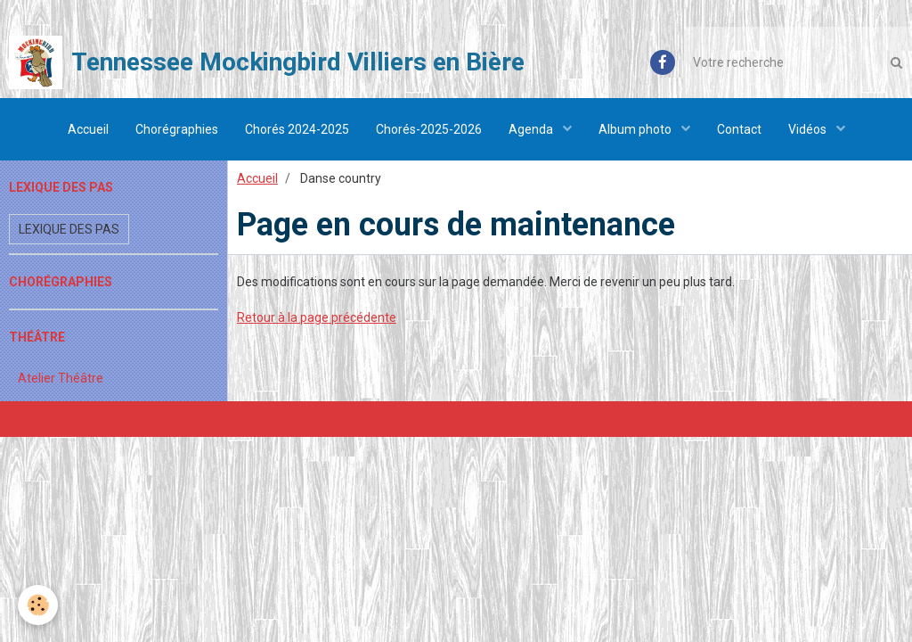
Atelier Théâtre (60, 378)
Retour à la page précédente (316, 317)
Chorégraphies (176, 129)
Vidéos (808, 129)
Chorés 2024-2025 (297, 129)
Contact (739, 129)
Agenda (532, 129)
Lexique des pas (69, 229)
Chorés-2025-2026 (429, 129)
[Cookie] (38, 605)
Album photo (636, 129)
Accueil (88, 129)
